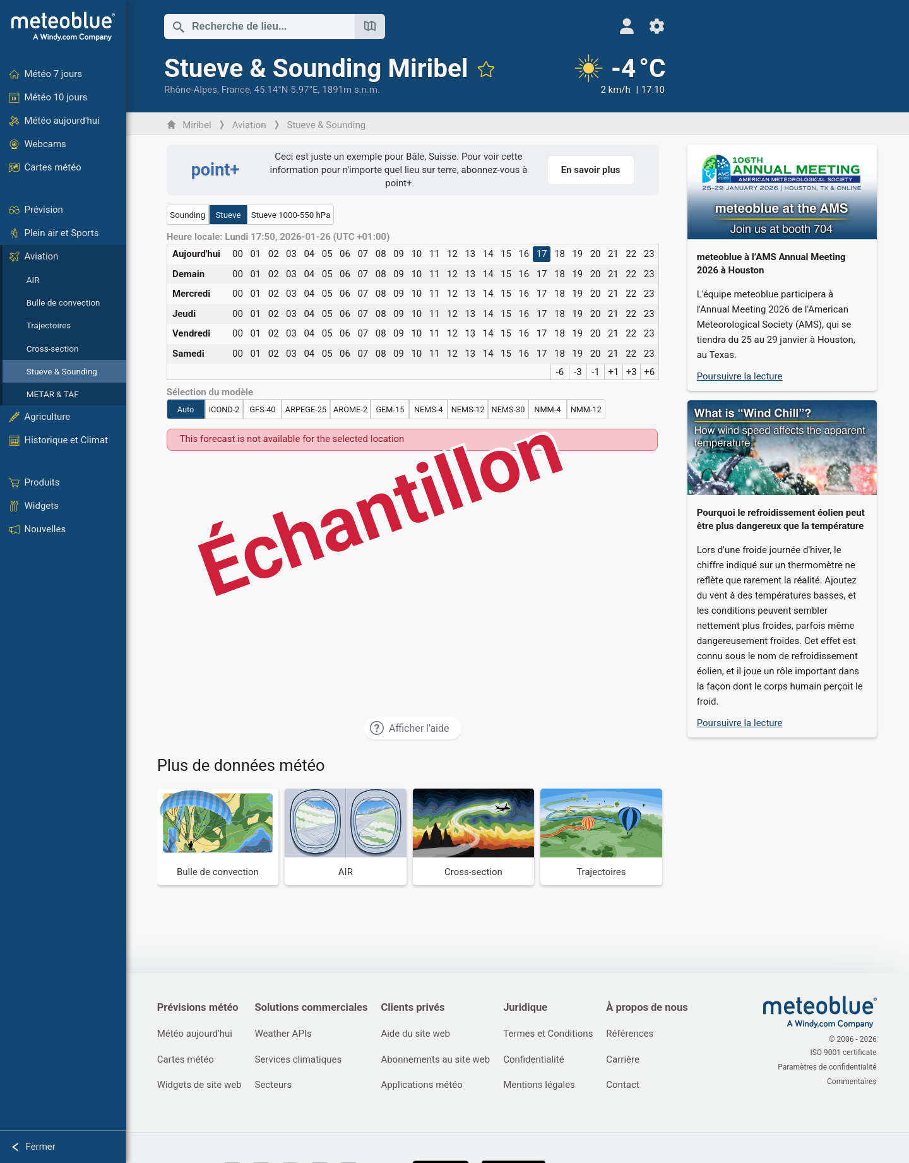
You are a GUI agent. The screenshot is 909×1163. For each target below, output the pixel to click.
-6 (561, 372)
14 (489, 253)
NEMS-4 (429, 409)
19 (578, 253)
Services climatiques (299, 1060)
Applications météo (424, 1086)
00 (238, 253)
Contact (627, 1086)
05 (328, 253)
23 (650, 253)
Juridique (529, 1007)
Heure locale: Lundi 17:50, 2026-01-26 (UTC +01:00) (279, 237)
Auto (186, 409)
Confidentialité (537, 1060)
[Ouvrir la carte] (370, 26)
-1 (597, 372)
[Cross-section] (474, 837)
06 (345, 253)
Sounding (188, 215)
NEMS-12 (468, 409)
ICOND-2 (225, 409)
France (236, 89)
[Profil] (619, 26)
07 (364, 253)
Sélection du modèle (210, 392)
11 (435, 253)
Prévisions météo (198, 1007)
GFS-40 (263, 409)
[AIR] (347, 837)
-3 (578, 372)
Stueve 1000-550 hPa (291, 215)
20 (596, 253)
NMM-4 (548, 409)
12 (453, 253)
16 (525, 253)
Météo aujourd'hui (195, 1034)
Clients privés (416, 1007)
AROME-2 (351, 409)
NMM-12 (586, 409)
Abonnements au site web (438, 1060)
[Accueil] (63, 26)
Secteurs (275, 1086)
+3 (632, 372)
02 (274, 253)
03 (292, 253)
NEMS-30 (509, 409)
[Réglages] (650, 26)
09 (399, 253)
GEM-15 (391, 409)
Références (634, 1034)
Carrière (628, 1060)
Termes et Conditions (552, 1034)
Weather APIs (284, 1034)
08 (381, 253)
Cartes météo (186, 1060)
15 (506, 253)
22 (632, 253)
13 (471, 253)
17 (542, 253)
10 (417, 253)
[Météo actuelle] (611, 75)
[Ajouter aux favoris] (487, 69)
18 (560, 253)
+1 (614, 372)
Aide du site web (418, 1034)
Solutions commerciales (312, 1007)
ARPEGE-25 (306, 409)
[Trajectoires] (602, 837)
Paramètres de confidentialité (828, 1067)
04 (310, 253)
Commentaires (852, 1080)
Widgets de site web (200, 1086)
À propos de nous (651, 1007)
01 (256, 253)
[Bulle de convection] (219, 837)
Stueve (229, 215)
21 (614, 253)
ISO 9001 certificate (844, 1054)
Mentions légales (543, 1086)
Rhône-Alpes (191, 89)
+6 (650, 372)
